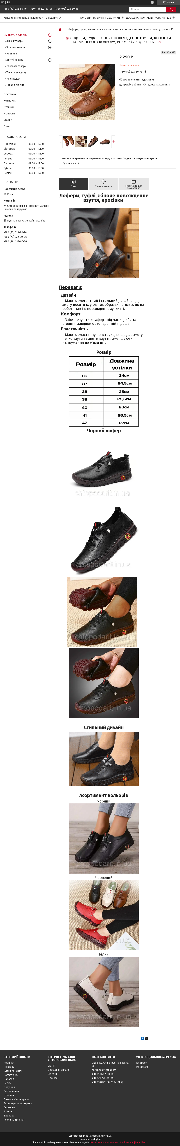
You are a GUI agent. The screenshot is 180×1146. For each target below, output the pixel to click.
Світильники (11, 1091)
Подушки (9, 1087)
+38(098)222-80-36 (103, 1074)
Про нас (52, 1078)
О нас (7, 126)
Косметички (11, 1075)
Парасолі (9, 1079)
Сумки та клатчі (13, 1071)
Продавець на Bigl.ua (90, 1139)
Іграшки (9, 1095)
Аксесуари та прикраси (18, 1103)
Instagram (142, 1066)
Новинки (11, 53)
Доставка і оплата (58, 1069)
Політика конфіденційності (134, 1142)
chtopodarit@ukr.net (104, 1070)
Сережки (9, 1107)
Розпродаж (13, 78)
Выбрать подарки (16, 35)
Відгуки (52, 1073)
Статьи (8, 119)
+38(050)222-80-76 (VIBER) (107, 1082)
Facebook (141, 1062)
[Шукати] (171, 9)
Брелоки (9, 1115)
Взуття (8, 1111)
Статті (51, 1065)
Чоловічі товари (16, 47)
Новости (9, 113)
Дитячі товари (14, 59)
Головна (85, 17)
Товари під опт (15, 85)
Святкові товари (16, 66)
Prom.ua (107, 1136)
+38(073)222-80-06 (103, 1078)
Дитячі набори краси (16, 1099)
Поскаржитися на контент (104, 1142)
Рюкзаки (9, 1066)
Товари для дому (16, 72)
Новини (160, 17)
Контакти (146, 17)
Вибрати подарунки (106, 17)
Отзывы (9, 107)
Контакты (10, 100)
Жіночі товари (14, 41)
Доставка (132, 17)
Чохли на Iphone (14, 1119)
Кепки (7, 1083)
